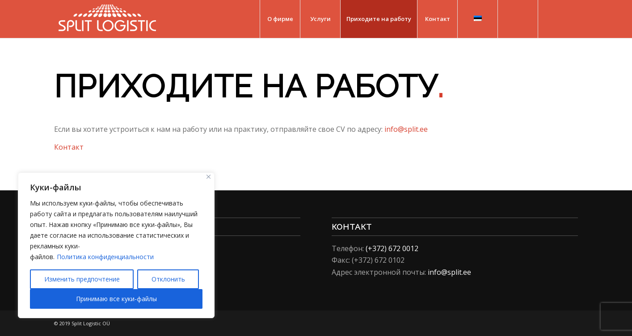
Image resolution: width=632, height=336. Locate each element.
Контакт (69, 147)
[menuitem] (280, 19)
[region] (116, 245)
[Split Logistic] (107, 19)
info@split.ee (406, 129)
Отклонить (168, 279)
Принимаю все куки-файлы (116, 298)
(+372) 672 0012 (392, 248)
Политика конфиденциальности (105, 256)
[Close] (208, 177)
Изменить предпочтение (82, 279)
